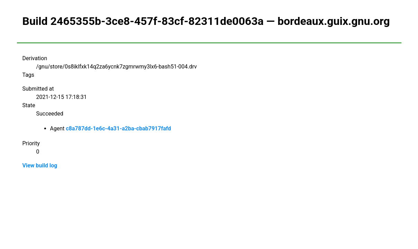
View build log (39, 165)
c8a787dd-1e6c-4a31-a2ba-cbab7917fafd (118, 128)
